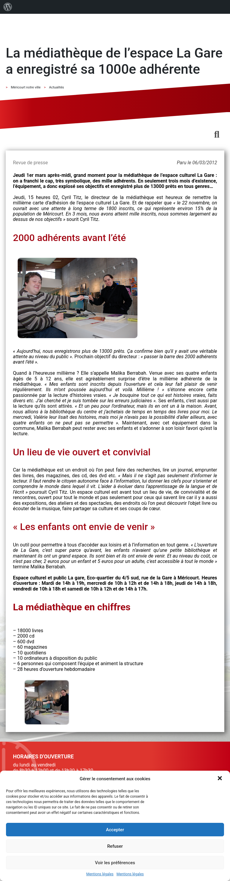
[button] (220, 778)
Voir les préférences (115, 862)
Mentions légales (100, 874)
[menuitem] (8, 7)
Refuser (115, 846)
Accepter (115, 829)
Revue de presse (30, 162)
